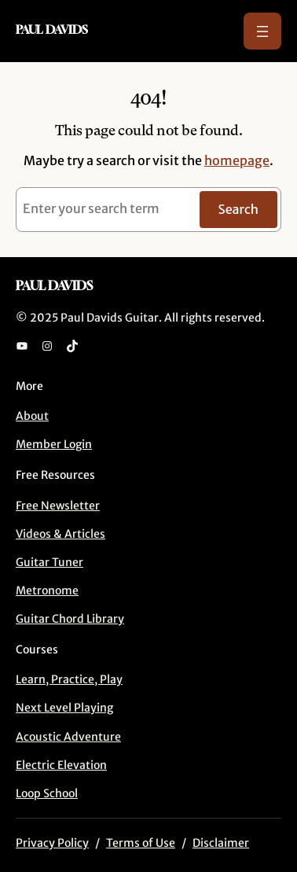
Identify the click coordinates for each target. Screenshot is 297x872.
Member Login (54, 444)
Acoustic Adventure (68, 737)
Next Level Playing (64, 708)
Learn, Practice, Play (69, 679)
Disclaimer (220, 843)
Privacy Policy (52, 843)
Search (238, 209)
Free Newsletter (58, 506)
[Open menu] (262, 31)
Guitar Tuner (49, 562)
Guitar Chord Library (70, 619)
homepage (237, 160)
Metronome (47, 590)
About (32, 416)
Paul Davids (52, 29)
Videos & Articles (60, 534)
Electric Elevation (61, 765)
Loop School (47, 793)
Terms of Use (140, 843)
